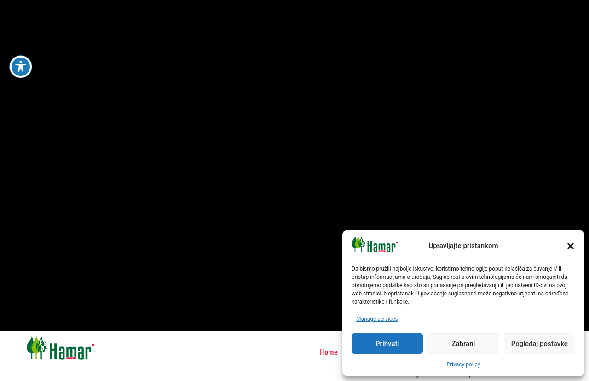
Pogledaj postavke (539, 344)
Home (329, 352)
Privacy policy (463, 364)
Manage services (377, 319)
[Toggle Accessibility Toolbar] (21, 67)
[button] (570, 246)
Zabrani (463, 344)
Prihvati (387, 344)
